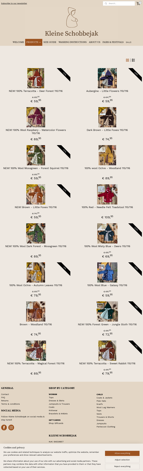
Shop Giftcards (56, 423)
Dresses (100, 420)
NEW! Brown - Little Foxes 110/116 (36, 207)
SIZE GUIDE (49, 42)
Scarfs (100, 404)
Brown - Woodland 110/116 (36, 324)
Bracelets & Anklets (58, 413)
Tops (51, 397)
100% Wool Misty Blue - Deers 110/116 (107, 246)
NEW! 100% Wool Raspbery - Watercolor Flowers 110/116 (36, 131)
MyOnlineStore (107, 466)
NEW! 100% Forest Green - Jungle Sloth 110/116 (107, 324)
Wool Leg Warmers (106, 407)
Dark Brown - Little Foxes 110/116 (107, 129)
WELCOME (18, 42)
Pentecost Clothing (106, 426)
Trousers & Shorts (105, 417)
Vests (99, 414)
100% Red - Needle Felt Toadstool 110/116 (107, 207)
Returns (4, 400)
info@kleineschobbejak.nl (64, 451)
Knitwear (53, 410)
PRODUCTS (33, 42)
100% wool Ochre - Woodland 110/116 (107, 168)
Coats (51, 407)
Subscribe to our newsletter (14, 3)
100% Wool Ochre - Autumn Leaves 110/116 (35, 285)
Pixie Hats (101, 401)
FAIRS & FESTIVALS (113, 42)
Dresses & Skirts (56, 400)
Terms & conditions (10, 404)
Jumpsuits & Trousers (59, 404)
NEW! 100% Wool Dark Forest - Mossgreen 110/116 (35, 246)
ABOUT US (94, 42)
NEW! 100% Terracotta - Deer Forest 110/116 (36, 90)
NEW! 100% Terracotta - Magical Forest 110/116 (35, 363)
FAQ (3, 397)
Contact (5, 394)
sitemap (62, 466)
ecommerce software (80, 466)
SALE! (128, 42)
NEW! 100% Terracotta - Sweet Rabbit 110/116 (107, 363)
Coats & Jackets (104, 398)
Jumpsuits (101, 423)
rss (68, 466)
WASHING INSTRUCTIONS (73, 42)
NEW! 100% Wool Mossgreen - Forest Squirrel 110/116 (35, 168)
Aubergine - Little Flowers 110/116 (107, 90)
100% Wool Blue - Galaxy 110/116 (107, 285)
